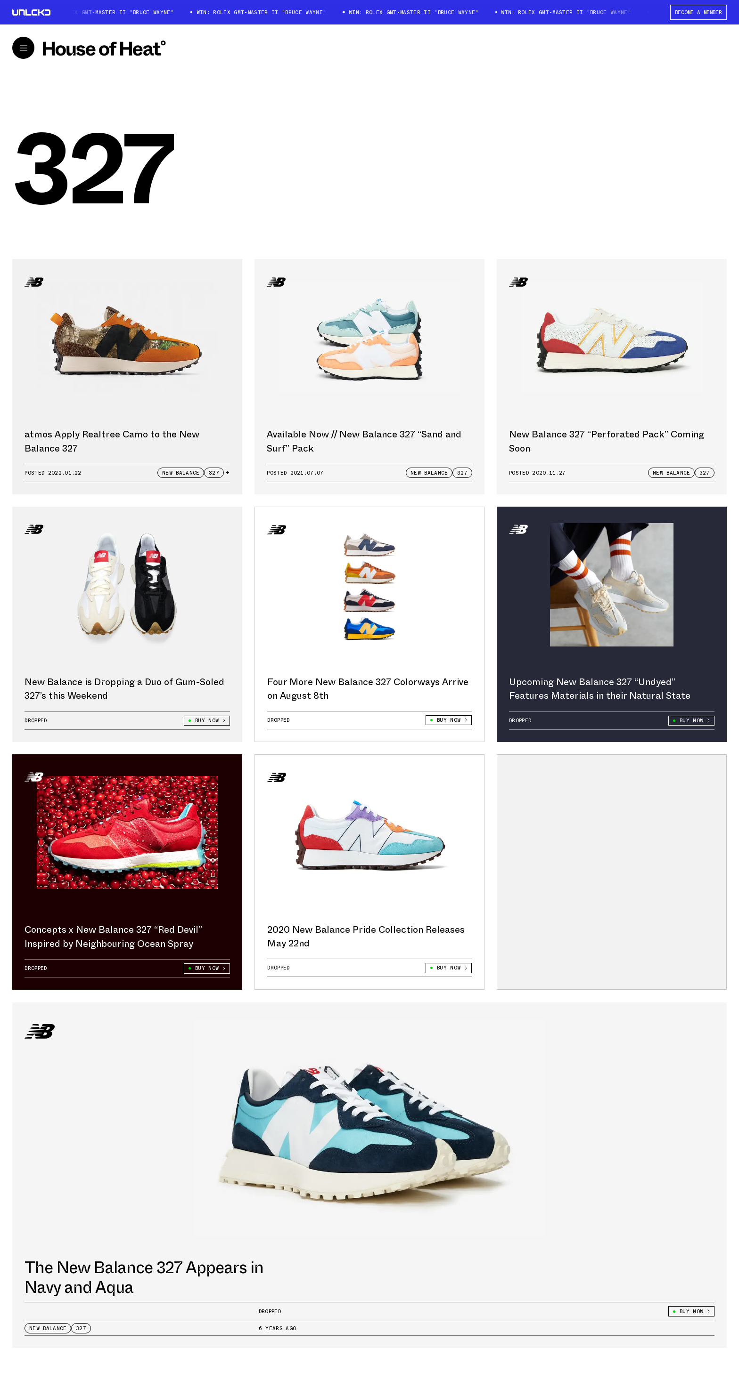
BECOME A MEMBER (698, 12)
